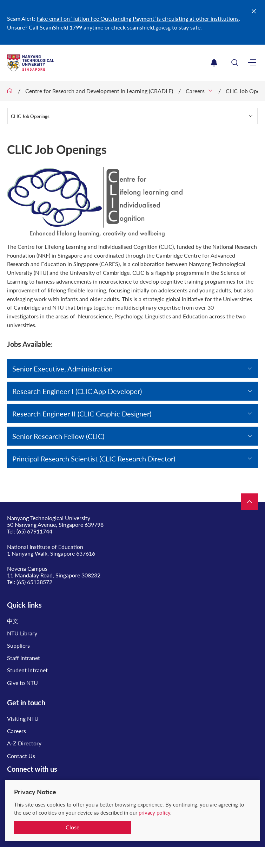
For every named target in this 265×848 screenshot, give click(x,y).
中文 (12, 620)
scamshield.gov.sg (149, 27)
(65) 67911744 (34, 531)
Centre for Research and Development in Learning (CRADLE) (99, 91)
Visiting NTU (23, 718)
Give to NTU (22, 682)
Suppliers (18, 645)
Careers (195, 91)
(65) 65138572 (34, 581)
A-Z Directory (24, 743)
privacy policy (154, 812)
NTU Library (22, 633)
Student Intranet (27, 670)
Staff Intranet (23, 657)
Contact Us (21, 755)
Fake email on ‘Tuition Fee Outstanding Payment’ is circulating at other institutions (138, 18)
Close (72, 827)
